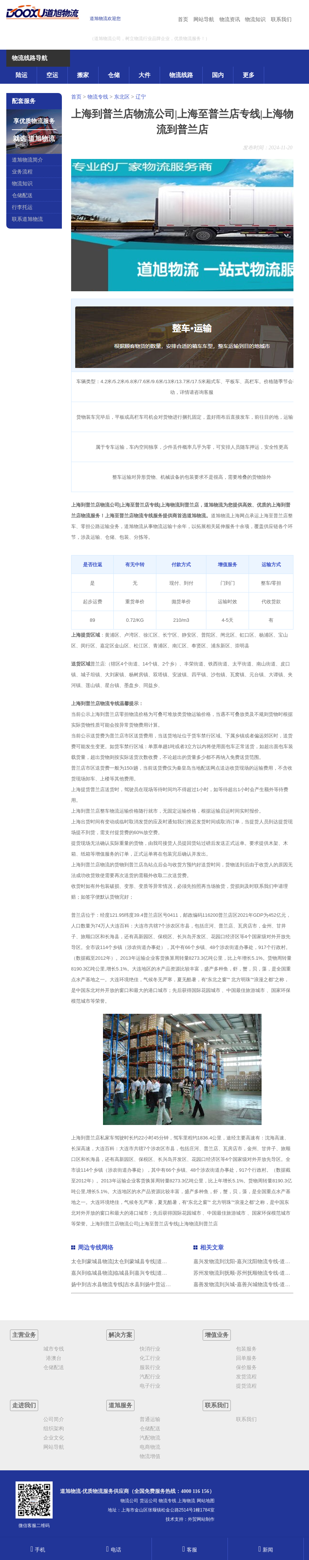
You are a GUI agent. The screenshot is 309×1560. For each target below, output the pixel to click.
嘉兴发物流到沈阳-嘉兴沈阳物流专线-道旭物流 (246, 1261)
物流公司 (129, 1500)
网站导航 (203, 19)
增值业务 (217, 1335)
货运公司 (148, 1500)
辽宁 (141, 97)
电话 (113, 1550)
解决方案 (120, 1335)
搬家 (83, 75)
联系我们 (281, 19)
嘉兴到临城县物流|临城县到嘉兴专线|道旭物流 (124, 1273)
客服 (189, 1550)
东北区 (122, 97)
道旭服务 (120, 1405)
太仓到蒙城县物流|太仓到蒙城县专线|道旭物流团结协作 (134, 1261)
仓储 (114, 75)
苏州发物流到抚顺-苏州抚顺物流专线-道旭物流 (246, 1273)
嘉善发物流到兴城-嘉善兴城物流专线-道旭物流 (246, 1284)
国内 (218, 75)
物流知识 (255, 19)
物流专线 (97, 97)
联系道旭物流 (27, 219)
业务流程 (22, 172)
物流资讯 (229, 19)
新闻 (265, 1550)
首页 (183, 19)
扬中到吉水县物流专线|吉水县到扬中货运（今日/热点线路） (140, 1284)
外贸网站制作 (201, 1519)
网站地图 (206, 1500)
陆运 (21, 75)
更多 (249, 75)
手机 (37, 1550)
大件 (144, 75)
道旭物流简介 (27, 160)
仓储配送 (22, 195)
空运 (52, 75)
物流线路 (181, 75)
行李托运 (22, 207)
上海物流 (186, 1500)
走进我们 (24, 1405)
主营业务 (24, 1335)
